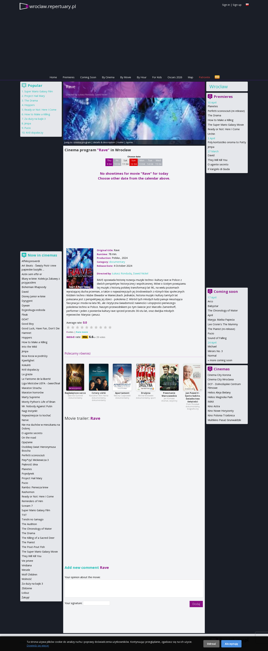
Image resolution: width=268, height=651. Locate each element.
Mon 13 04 (142, 162)
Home (53, 77)
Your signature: (74, 603)
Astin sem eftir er (32, 274)
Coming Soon (88, 77)
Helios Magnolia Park (220, 397)
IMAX (211, 401)
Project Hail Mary (34, 96)
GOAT (25, 319)
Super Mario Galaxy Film (38, 91)
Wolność (27, 579)
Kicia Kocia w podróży (34, 356)
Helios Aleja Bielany (219, 392)
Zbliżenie (27, 588)
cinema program (82, 142)
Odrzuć (211, 643)
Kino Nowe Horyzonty (221, 410)
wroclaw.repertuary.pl (52, 6)
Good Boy (28, 323)
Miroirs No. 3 (215, 351)
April (210, 315)
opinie (129, 142)
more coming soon (221, 360)
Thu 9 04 (109, 162)
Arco (210, 301)
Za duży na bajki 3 (35, 118)
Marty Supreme (31, 397)
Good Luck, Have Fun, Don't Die (41, 328)
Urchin (211, 133)
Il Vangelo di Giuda (219, 169)
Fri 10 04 (117, 162)
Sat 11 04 (125, 162)
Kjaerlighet (28, 360)
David (211, 155)
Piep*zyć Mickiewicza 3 (35, 460)
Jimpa (211, 147)
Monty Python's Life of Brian (38, 401)
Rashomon (28, 492)
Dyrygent (27, 300)
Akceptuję (231, 643)
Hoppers (29, 105)
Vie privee (27, 560)
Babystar (213, 306)
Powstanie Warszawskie (169, 394)
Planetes (213, 106)
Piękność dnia (30, 464)
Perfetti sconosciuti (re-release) (226, 111)
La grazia (27, 374)
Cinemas (222, 369)
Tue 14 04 (150, 162)
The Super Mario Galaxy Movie (226, 124)
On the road (29, 437)
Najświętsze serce (75, 393)
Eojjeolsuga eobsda (33, 310)
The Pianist (28, 542)
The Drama (214, 115)
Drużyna (145, 393)
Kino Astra (214, 406)
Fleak (25, 314)
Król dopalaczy (34, 132)
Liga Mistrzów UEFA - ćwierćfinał (41, 383)
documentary (117, 261)
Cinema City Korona (219, 375)
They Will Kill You (217, 160)
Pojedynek (28, 473)
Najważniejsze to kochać (36, 415)
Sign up (237, 4)
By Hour (141, 77)
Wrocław (218, 86)
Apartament (122, 393)
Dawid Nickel (101, 94)
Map (190, 77)
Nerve (25, 420)
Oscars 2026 (175, 77)
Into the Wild (29, 346)
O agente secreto (218, 164)
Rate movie (82, 332)
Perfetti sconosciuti (33, 455)
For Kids (157, 77)
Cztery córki (99, 393)
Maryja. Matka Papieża (221, 319)
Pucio (211, 333)
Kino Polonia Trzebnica (221, 415)
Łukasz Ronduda (86, 94)
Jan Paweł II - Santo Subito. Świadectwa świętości (193, 397)
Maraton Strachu (32, 388)
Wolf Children (29, 574)
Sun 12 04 (134, 162)
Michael (212, 346)
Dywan (26, 305)
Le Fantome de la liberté (36, 379)
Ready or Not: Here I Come (224, 129)
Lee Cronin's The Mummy (223, 324)
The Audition (29, 524)
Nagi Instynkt (29, 411)
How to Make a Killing (220, 120)
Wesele (26, 570)
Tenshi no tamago (33, 519)
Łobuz (25, 592)
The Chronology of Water (223, 310)
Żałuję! (25, 597)
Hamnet (26, 333)
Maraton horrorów (33, 392)
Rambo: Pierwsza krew (35, 487)
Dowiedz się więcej (38, 645)
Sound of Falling (217, 338)
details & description (104, 142)
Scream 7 (27, 505)
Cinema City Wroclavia (221, 379)
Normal (212, 355)
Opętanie (27, 442)
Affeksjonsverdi (31, 261)
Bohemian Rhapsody (34, 287)
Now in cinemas (42, 255)
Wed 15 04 (158, 162)
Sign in (226, 4)
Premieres (68, 77)
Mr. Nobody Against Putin (37, 406)
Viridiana (27, 565)
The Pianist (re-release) (221, 329)
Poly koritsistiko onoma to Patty (227, 142)
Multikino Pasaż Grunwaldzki (224, 420)
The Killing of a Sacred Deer (38, 537)
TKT (24, 515)
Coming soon (226, 291)
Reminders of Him (32, 501)
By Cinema (108, 77)
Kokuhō (26, 365)
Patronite (204, 77)
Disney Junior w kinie (33, 296)
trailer (120, 142)
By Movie (125, 77)
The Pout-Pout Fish (33, 547)
